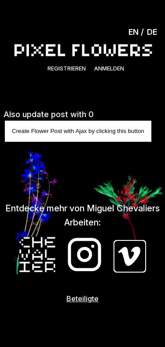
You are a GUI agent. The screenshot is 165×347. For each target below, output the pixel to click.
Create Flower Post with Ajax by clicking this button (78, 131)
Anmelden (109, 68)
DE (152, 32)
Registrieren (67, 68)
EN (133, 32)
